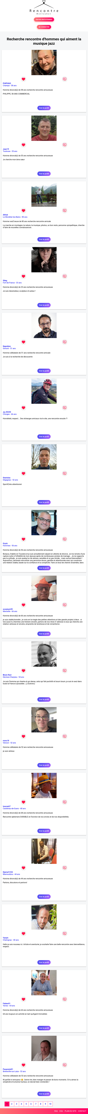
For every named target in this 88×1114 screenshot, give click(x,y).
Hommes (6, 546)
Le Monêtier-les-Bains (12, 217)
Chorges (6, 414)
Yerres (5, 1006)
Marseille (6, 611)
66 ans (14, 414)
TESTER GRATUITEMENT (44, 19)
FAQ (56, 1111)
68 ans (23, 808)
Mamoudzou (8, 874)
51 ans (13, 348)
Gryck (5, 543)
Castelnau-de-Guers (11, 808)
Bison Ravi (7, 675)
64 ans (12, 1006)
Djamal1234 (8, 872)
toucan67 (7, 806)
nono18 (6, 741)
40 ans (16, 940)
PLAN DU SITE (70, 1111)
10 (50, 1104)
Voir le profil (44, 108)
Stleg (5, 280)
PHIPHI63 (7, 83)
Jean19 (6, 149)
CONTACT (82, 1111)
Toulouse (6, 151)
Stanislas (6, 478)
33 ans (19, 283)
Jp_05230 (7, 412)
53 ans (23, 1071)
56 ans (14, 546)
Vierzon (6, 743)
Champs (6, 85)
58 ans (14, 85)
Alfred (5, 215)
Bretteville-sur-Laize (11, 1071)
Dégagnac (7, 480)
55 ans (14, 151)
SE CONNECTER (44, 27)
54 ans (21, 677)
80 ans (24, 217)
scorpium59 (8, 609)
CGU (61, 1111)
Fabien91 (6, 1003)
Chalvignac (7, 940)
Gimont (6, 348)
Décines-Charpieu (10, 677)
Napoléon (7, 346)
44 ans (17, 874)
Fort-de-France (9, 283)
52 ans (15, 480)
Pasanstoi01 (8, 1069)
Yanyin (5, 938)
